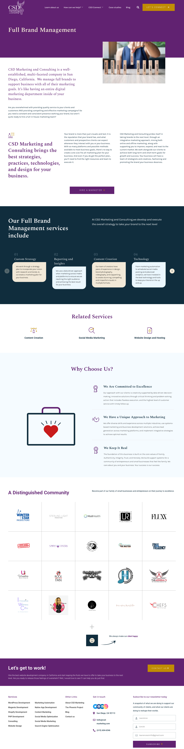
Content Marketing (43, 712)
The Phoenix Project (74, 707)
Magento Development (18, 707)
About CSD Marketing (74, 703)
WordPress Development (19, 703)
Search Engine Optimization (47, 726)
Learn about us (52, 7)
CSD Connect (95, 7)
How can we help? (73, 7)
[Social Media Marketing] (92, 330)
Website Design (15, 726)
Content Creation (33, 337)
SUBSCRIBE (154, 744)
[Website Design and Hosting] (150, 330)
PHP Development (16, 717)
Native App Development (46, 707)
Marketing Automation (45, 703)
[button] (138, 7)
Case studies (115, 7)
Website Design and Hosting (149, 337)
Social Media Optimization (46, 717)
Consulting (12, 721)
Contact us (70, 717)
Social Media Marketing (92, 337)
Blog (128, 7)
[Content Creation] (34, 330)
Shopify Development (17, 712)
